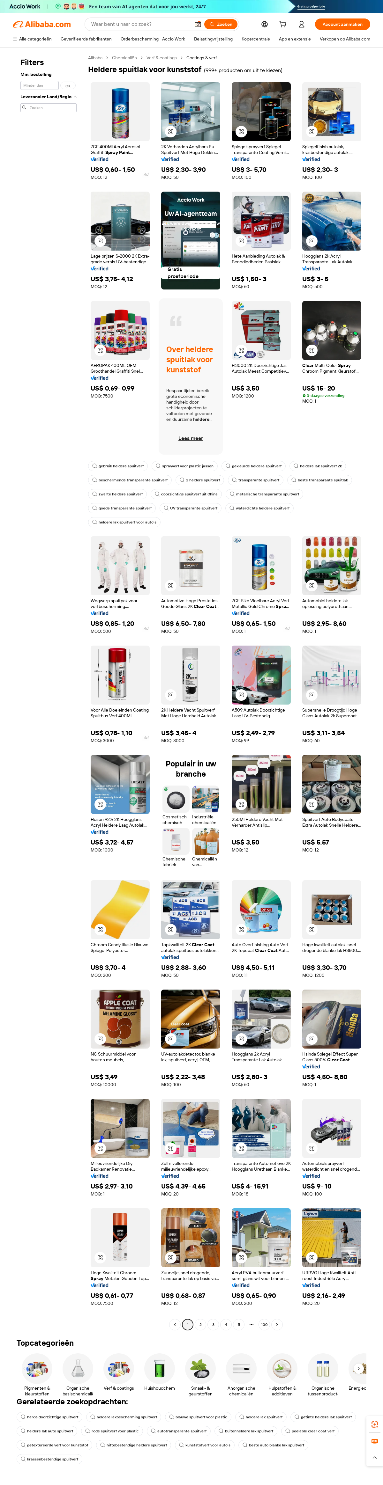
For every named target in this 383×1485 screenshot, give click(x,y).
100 (264, 1324)
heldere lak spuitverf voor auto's (124, 522)
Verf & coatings (161, 57)
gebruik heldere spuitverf (118, 466)
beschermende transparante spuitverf (130, 480)
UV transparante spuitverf (190, 508)
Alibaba (95, 57)
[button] (198, 24)
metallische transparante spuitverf (264, 494)
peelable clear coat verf (309, 1431)
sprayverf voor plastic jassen (185, 466)
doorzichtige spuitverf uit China (186, 494)
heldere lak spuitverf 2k (318, 466)
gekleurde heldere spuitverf (254, 466)
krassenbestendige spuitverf (49, 1459)
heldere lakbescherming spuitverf (123, 1417)
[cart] (284, 25)
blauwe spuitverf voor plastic (198, 1417)
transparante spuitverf (255, 480)
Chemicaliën (124, 57)
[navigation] (48, 692)
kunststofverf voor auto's (204, 1445)
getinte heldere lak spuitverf (323, 1417)
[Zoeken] (220, 24)
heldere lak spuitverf (260, 1417)
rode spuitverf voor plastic (112, 1431)
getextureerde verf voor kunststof (54, 1445)
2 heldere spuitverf (200, 480)
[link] (374, 1424)
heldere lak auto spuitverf (47, 1431)
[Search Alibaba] (140, 24)
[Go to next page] (277, 1324)
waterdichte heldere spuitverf (259, 508)
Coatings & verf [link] (201, 57)
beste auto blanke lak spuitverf (273, 1445)
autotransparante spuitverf (179, 1431)
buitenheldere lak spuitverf (246, 1431)
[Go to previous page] (175, 1324)
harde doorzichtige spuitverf (49, 1417)
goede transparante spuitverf (122, 508)
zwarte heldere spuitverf (117, 494)
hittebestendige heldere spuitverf (133, 1445)
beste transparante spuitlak (319, 480)
